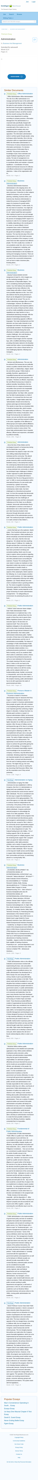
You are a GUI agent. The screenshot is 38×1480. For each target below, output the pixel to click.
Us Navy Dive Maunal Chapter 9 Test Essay (18, 1413)
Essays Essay (9, 1409)
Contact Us (19, 1454)
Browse (19, 14)
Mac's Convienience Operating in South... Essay (16, 1404)
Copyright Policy (19, 1437)
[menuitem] (27, 2)
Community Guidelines (19, 1440)
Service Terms (19, 1451)
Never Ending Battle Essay (14, 1420)
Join (27, 2)
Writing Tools (7, 18)
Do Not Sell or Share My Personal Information (19, 1462)
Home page (4, 29)
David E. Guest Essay (12, 1417)
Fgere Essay (9, 1423)
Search (11, 14)
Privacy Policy (19, 1447)
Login (33, 2)
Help (19, 1457)
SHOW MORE (17, 76)
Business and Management (17, 29)
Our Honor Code (19, 1444)
